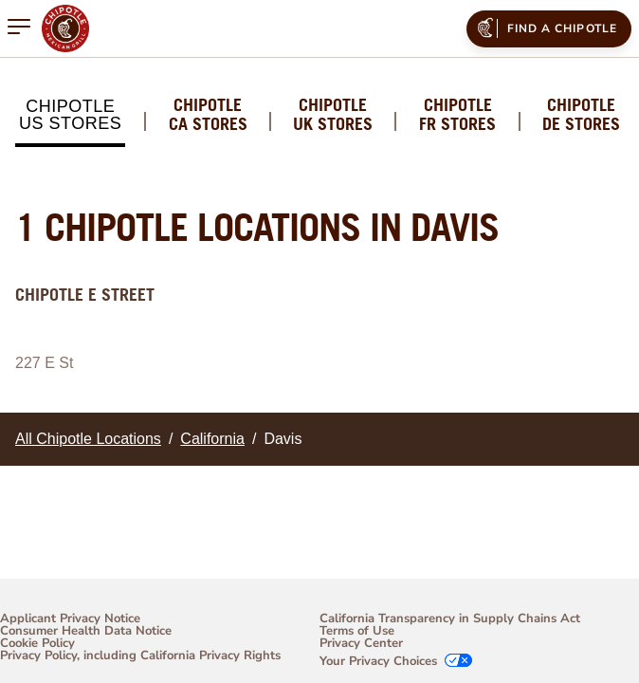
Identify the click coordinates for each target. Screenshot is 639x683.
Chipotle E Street (85, 294)
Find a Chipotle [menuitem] (545, 27)
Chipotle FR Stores (457, 115)
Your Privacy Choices (378, 661)
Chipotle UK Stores (333, 115)
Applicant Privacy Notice (70, 619)
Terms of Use (357, 631)
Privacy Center (361, 643)
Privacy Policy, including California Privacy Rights (140, 657)
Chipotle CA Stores (208, 115)
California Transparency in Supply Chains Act (450, 619)
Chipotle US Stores (70, 115)
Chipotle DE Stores (581, 115)
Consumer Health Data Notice (86, 631)
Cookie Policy (37, 643)
